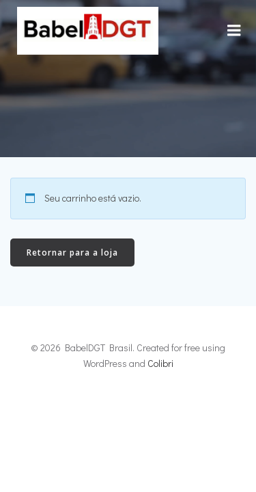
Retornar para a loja (72, 252)
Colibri (160, 363)
